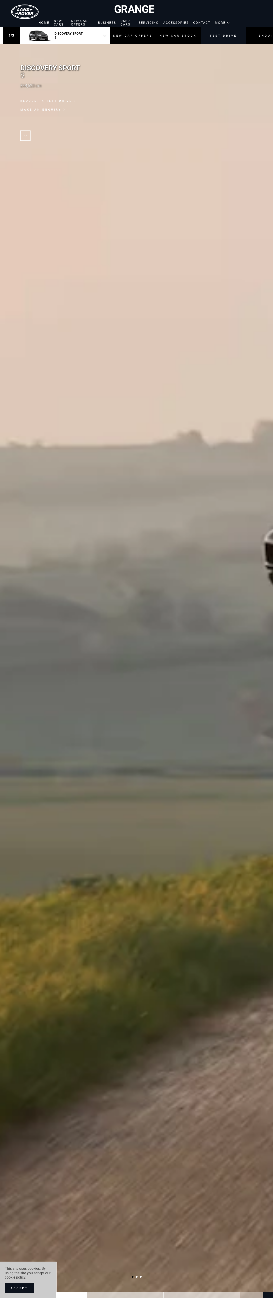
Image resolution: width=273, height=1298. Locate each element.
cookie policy (15, 1277)
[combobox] (65, 35)
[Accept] (19, 1288)
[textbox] (65, 35)
